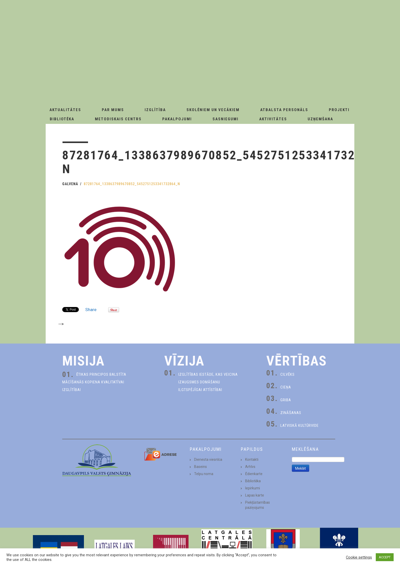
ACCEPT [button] (385, 557)
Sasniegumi (225, 119)
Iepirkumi (252, 488)
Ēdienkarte (253, 474)
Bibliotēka (62, 119)
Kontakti (251, 459)
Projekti (339, 110)
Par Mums (113, 110)
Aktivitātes (273, 119)
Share (90, 309)
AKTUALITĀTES (65, 110)
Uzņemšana (320, 119)
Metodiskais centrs (118, 119)
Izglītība (155, 110)
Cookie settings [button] (359, 557)
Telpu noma (203, 474)
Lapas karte (254, 495)
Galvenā (70, 184)
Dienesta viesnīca (208, 459)
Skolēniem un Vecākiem (213, 110)
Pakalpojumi (177, 119)
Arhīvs (250, 467)
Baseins (200, 467)
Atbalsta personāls (284, 110)
